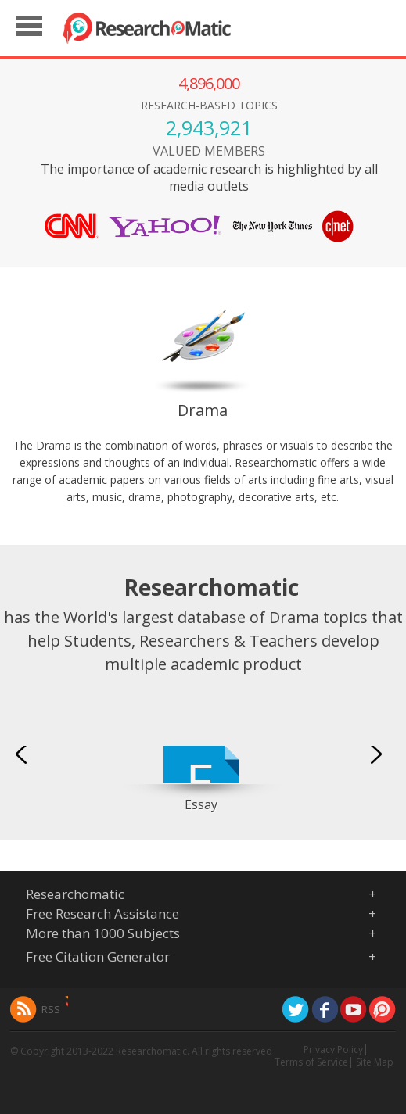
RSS (50, 1009)
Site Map (374, 1062)
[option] (201, 758)
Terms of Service (311, 1062)
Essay (201, 804)
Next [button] (378, 753)
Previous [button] (23, 753)
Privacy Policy (333, 1049)
